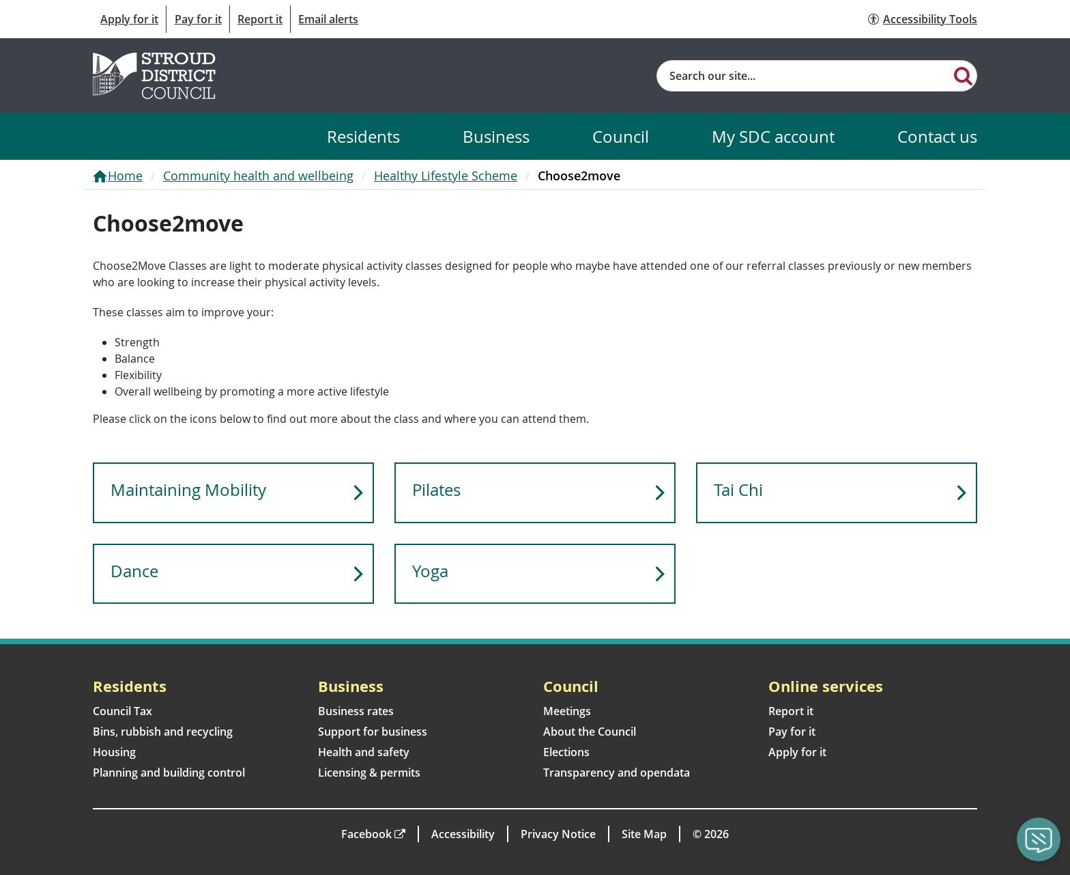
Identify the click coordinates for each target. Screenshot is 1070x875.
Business (496, 136)
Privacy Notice (558, 834)
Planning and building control (169, 772)
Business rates (356, 711)
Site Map (644, 834)
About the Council (589, 731)
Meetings (567, 711)
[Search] (963, 75)
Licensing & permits (369, 772)
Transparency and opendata (616, 772)
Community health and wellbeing (258, 175)
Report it (260, 19)
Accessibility (463, 834)
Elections (566, 752)
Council (620, 136)
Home (125, 175)
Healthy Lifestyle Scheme (445, 175)
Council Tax (122, 711)
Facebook (366, 834)
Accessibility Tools (930, 19)
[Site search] (803, 76)
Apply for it (129, 19)
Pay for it (198, 19)
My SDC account (773, 136)
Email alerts (328, 19)
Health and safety (363, 752)
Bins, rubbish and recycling (163, 731)
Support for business (372, 731)
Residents (363, 136)
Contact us (937, 136)
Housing (114, 752)
